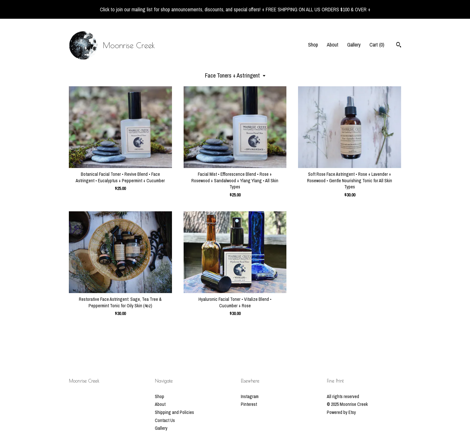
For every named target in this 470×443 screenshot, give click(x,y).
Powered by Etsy (341, 412)
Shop (313, 44)
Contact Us (165, 420)
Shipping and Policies (174, 412)
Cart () (376, 44)
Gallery (354, 44)
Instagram (250, 396)
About (332, 44)
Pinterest (249, 404)
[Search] (398, 45)
